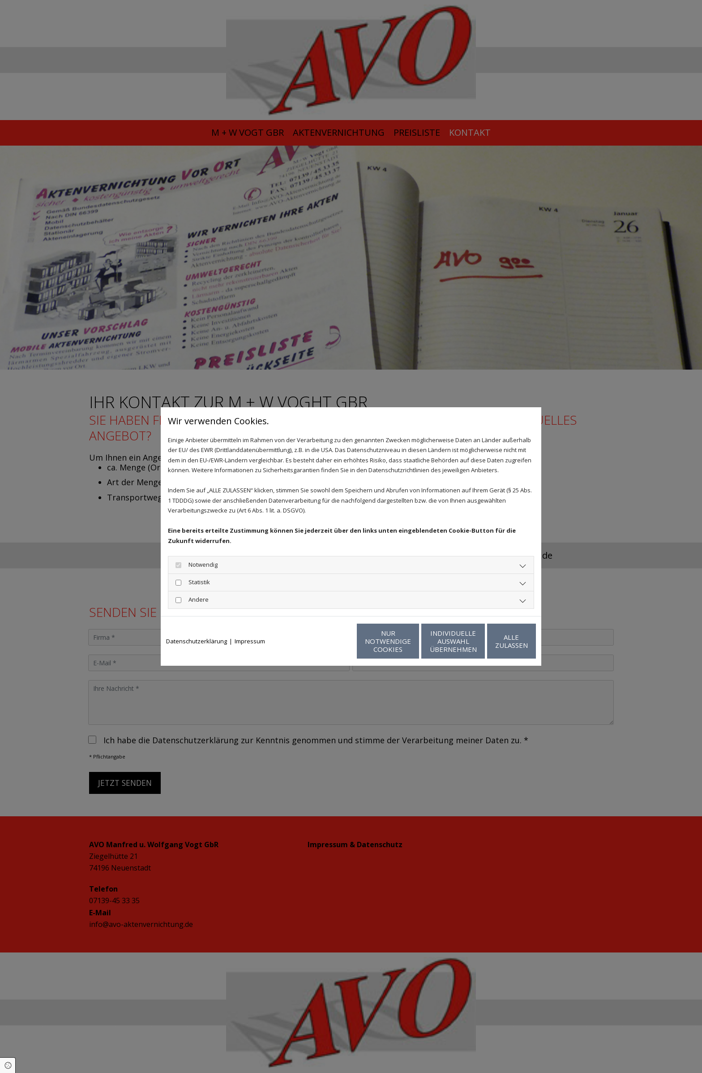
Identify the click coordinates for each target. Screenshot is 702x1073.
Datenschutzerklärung (196, 641)
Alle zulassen (494, 641)
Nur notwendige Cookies (324, 641)
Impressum (250, 641)
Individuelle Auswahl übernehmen (409, 641)
